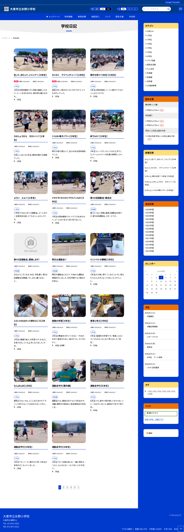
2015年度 (150, 244)
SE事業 (62, 345)
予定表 (132, 16)
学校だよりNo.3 (155, 110)
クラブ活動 (151, 60)
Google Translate (173, 2)
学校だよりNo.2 (155, 121)
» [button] (78, 487)
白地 (102, 9)
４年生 (19, 99)
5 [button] (74, 487)
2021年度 (150, 225)
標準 (123, 9)
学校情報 (68, 16)
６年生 (95, 410)
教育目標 (82, 16)
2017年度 (150, 238)
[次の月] (176, 271)
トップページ (54, 16)
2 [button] (63, 487)
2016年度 (150, 241)
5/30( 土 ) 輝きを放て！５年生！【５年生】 (159, 176)
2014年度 (150, 247)
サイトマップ (176, 515)
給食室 (149, 77)
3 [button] (67, 487)
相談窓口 (95, 16)
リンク (107, 16)
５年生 (95, 96)
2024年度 (150, 215)
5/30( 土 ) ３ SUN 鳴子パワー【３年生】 (159, 190)
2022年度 (150, 222)
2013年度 (150, 251)
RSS (150, 433)
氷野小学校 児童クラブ (154, 419)
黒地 (108, 9)
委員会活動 (151, 64)
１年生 (19, 161)
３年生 (57, 157)
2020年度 (150, 228)
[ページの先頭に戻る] (181, 529)
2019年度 (150, 231)
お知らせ (150, 31)
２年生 (57, 96)
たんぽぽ (150, 69)
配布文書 (120, 16)
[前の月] (145, 271)
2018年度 (150, 235)
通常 (97, 9)
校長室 (149, 73)
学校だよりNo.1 (155, 125)
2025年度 (150, 212)
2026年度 (150, 209)
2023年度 (150, 219)
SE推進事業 (151, 85)
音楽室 (149, 81)
